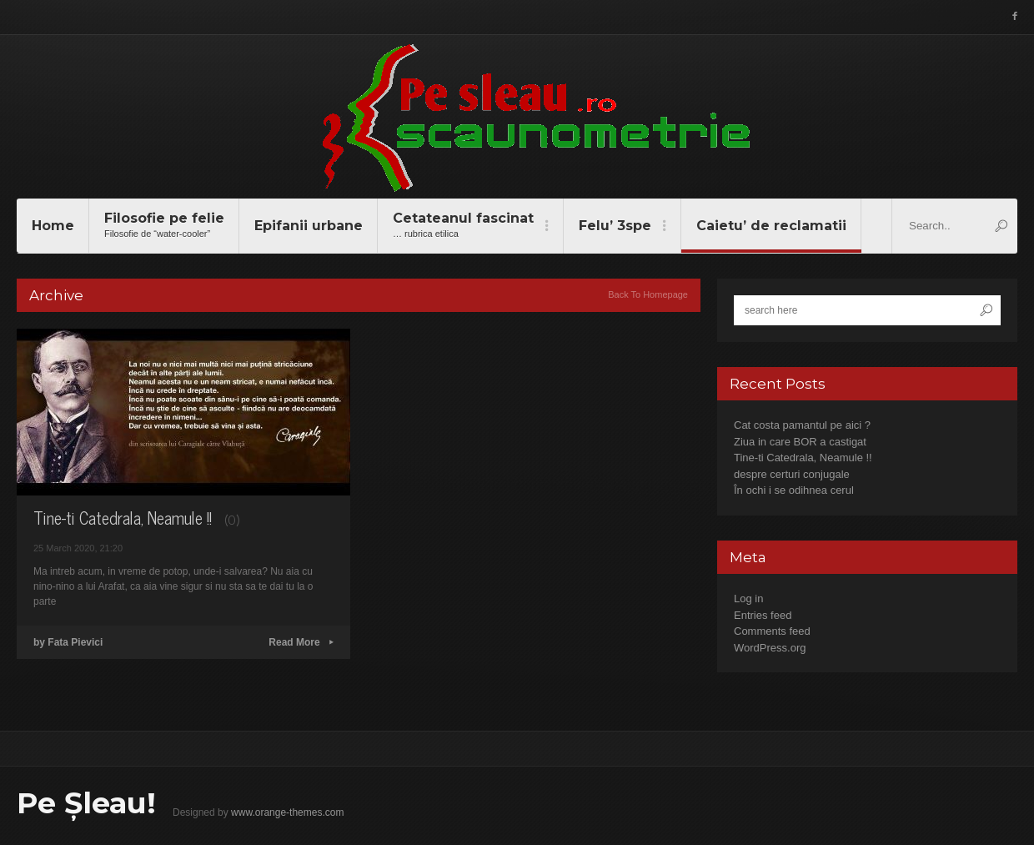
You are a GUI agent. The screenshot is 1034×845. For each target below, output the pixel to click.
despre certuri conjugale (792, 474)
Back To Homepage (648, 294)
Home (53, 226)
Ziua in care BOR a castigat (800, 441)
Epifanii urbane (308, 226)
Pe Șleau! (86, 803)
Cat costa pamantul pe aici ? (802, 425)
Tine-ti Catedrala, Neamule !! (122, 517)
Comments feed (772, 631)
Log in (748, 598)
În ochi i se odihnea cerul (794, 490)
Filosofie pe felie (164, 226)
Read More (301, 642)
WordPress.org (770, 647)
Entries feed (762, 615)
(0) (231, 519)
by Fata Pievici (68, 642)
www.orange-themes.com (287, 812)
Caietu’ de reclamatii (771, 226)
